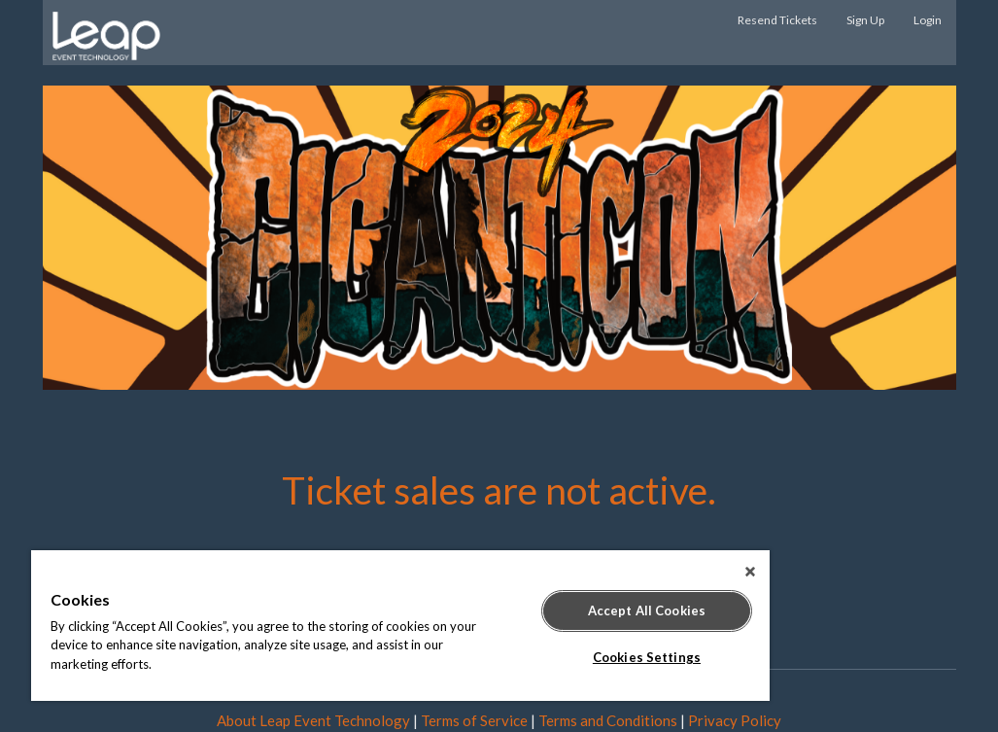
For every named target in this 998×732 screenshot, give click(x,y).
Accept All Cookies (646, 610)
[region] (400, 625)
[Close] (750, 571)
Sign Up (865, 20)
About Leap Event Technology (313, 720)
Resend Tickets (777, 20)
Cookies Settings (647, 657)
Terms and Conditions (607, 720)
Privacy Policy (734, 720)
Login (927, 20)
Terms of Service (474, 720)
